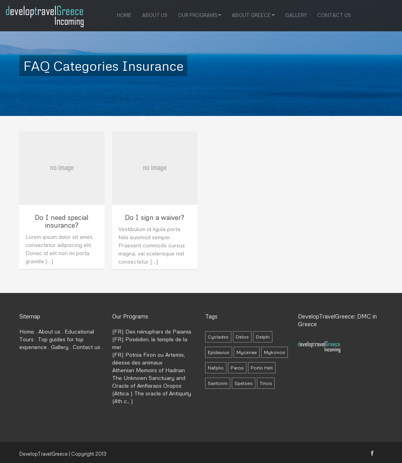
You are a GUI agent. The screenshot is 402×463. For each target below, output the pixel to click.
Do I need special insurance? (62, 221)
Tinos (266, 383)
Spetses (243, 383)
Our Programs (199, 15)
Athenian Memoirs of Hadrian (148, 370)
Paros (237, 368)
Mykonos (274, 352)
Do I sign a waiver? (154, 217)
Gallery (296, 15)
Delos (242, 337)
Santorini (218, 383)
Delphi (263, 337)
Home (124, 15)
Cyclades (218, 337)
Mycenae (246, 352)
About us (155, 15)
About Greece (253, 15)
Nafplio (216, 368)
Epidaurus (218, 352)
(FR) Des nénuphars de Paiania (151, 331)
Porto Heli (262, 368)
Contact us (334, 15)
